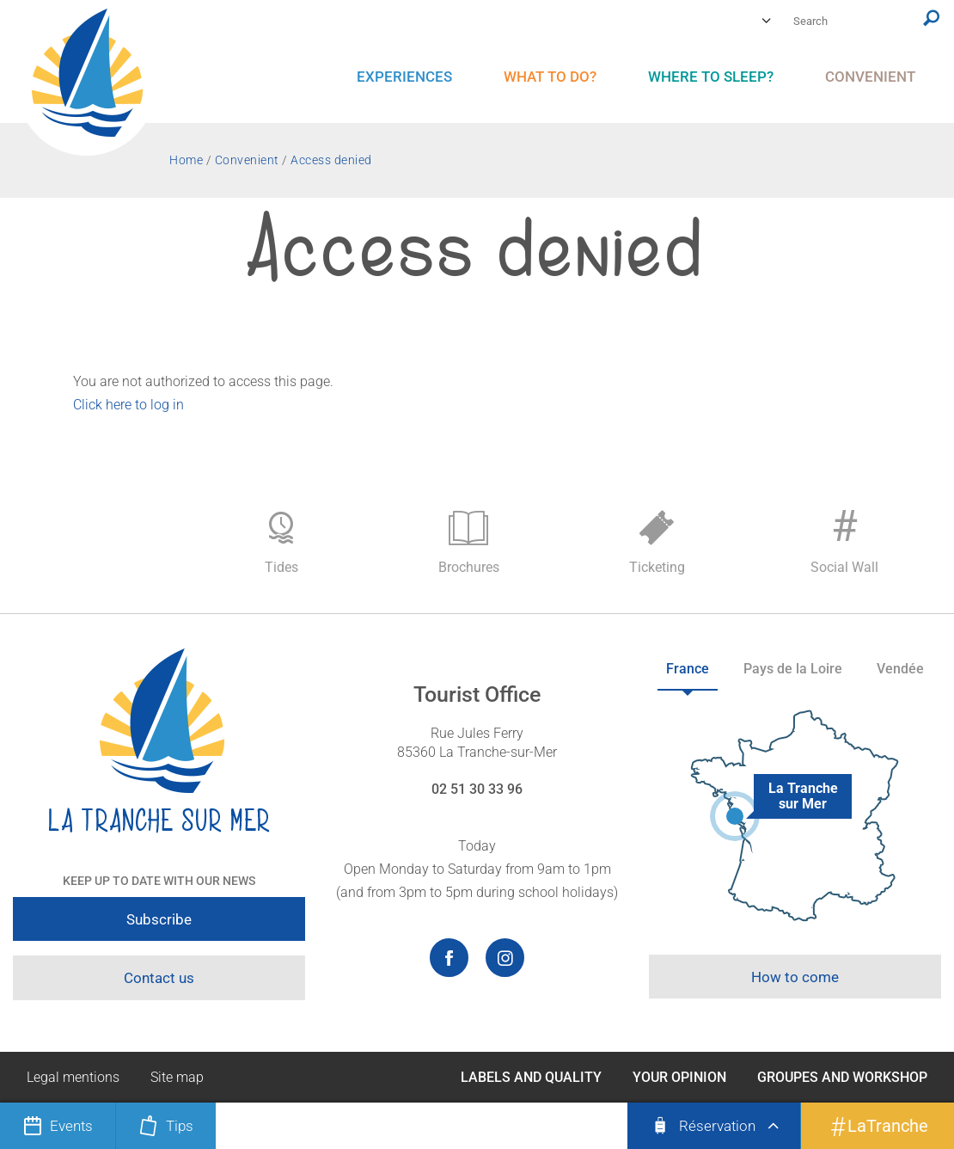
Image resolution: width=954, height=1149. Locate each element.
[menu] (404, 77)
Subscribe (159, 919)
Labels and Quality (531, 1077)
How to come (795, 977)
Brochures (469, 543)
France (687, 669)
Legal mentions (73, 1077)
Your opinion (679, 1077)
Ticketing (656, 543)
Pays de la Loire (792, 669)
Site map (177, 1077)
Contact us (159, 977)
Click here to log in (128, 404)
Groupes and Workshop (842, 1077)
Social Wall (843, 538)
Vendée (900, 669)
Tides (281, 543)
